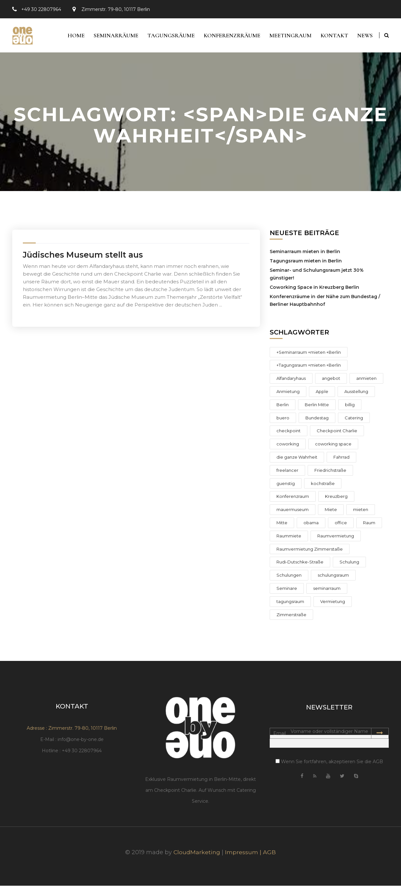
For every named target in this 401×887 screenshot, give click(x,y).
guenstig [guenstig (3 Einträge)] (285, 484)
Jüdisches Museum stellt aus (83, 256)
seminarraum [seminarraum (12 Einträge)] (326, 589)
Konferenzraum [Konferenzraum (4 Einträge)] (292, 497)
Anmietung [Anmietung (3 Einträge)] (288, 392)
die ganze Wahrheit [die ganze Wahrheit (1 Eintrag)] (296, 458)
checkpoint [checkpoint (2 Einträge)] (288, 432)
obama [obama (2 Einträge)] (311, 523)
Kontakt (333, 36)
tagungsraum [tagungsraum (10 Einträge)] (290, 602)
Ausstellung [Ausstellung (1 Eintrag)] (356, 392)
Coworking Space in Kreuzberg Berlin (314, 288)
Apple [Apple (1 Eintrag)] (322, 392)
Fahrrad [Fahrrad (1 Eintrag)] (341, 458)
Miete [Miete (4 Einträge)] (331, 511)
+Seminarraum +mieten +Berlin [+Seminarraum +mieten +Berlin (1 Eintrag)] (308, 353)
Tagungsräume (168, 36)
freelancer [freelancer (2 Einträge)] (287, 471)
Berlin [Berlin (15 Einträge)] (282, 405)
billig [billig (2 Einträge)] (350, 405)
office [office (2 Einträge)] (341, 523)
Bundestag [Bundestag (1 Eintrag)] (317, 419)
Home (71, 36)
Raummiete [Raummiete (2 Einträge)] (288, 537)
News (365, 36)
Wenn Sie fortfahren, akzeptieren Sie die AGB (329, 763)
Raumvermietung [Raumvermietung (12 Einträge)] (335, 537)
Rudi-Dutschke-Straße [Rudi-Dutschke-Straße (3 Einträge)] (299, 563)
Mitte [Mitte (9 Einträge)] (281, 523)
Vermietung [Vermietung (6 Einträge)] (332, 602)
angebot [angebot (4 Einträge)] (331, 379)
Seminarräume (112, 36)
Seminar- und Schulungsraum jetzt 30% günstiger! (317, 275)
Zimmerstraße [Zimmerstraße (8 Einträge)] (291, 615)
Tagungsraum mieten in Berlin (306, 262)
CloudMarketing (196, 853)
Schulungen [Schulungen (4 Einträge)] (289, 576)
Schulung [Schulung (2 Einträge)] (349, 563)
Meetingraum (289, 36)
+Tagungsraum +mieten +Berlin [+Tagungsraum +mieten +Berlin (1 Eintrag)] (308, 366)
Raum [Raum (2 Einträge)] (369, 523)
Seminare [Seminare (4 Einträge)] (286, 589)
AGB (269, 853)
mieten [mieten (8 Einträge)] (360, 511)
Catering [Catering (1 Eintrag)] (354, 419)
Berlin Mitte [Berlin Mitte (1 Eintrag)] (317, 405)
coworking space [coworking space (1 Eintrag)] (333, 445)
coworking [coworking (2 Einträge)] (287, 445)
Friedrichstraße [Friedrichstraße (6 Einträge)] (330, 471)
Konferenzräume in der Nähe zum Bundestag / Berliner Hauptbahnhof (325, 301)
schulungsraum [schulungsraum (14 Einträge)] (333, 576)
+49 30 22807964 (41, 9)
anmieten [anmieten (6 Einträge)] (366, 379)
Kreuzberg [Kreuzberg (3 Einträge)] (336, 497)
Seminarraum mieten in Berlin (305, 253)
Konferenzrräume (229, 36)
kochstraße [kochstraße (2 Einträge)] (323, 484)
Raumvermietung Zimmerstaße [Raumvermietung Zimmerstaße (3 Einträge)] (309, 550)
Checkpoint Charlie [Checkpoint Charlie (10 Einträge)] (337, 432)
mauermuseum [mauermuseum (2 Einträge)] (292, 511)
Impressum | (244, 853)
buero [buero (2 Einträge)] (282, 419)
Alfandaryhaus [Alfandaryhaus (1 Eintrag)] (291, 379)
